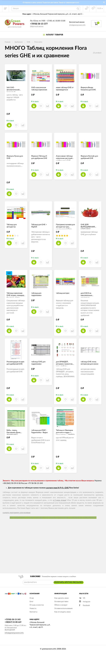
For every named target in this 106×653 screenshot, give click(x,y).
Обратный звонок (36, 26)
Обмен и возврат (61, 605)
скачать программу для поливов (16, 513)
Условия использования (63, 608)
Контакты (33, 612)
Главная (7, 42)
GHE (28, 42)
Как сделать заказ (61, 598)
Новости (33, 608)
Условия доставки (61, 601)
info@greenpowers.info (77, 25)
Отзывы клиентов (37, 605)
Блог (31, 601)
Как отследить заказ (62, 612)
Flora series (38, 42)
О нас (32, 598)
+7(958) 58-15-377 (39, 24)
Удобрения (19, 42)
